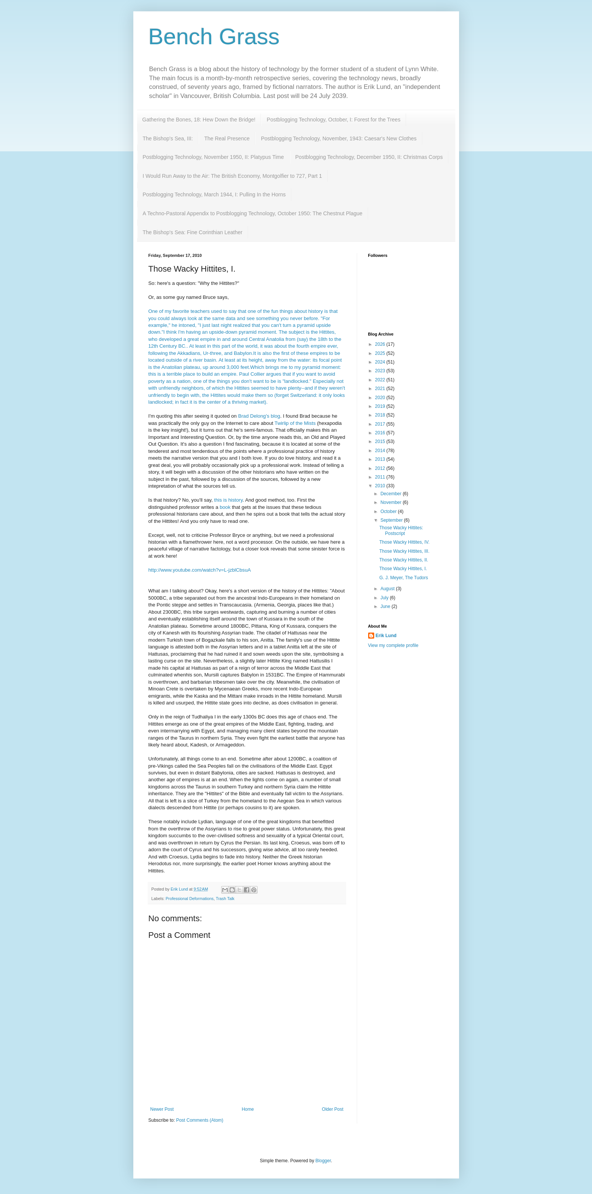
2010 (380, 485)
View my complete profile (393, 645)
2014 (380, 450)
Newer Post (162, 1109)
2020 (380, 397)
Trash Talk (225, 898)
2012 (380, 468)
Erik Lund (386, 635)
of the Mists (295, 423)
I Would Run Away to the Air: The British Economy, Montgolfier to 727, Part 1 (232, 176)
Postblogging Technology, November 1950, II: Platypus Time (213, 157)
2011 (380, 477)
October (389, 511)
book (225, 507)
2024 (380, 362)
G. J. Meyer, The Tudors (403, 577)
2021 (380, 388)
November (391, 502)
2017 (380, 424)
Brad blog (259, 416)
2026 (380, 344)
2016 (380, 432)
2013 (380, 459)
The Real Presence (227, 138)
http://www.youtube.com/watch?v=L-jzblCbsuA (199, 570)
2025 (380, 353)
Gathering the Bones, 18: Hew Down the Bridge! (199, 120)
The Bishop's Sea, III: (168, 138)
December (391, 493)
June (385, 606)
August (388, 588)
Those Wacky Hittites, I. (403, 568)
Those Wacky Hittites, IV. (404, 542)
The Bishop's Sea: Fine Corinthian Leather (192, 232)
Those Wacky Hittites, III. (404, 551)
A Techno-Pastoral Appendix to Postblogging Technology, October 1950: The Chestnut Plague (252, 213)
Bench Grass (214, 36)
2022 (380, 379)
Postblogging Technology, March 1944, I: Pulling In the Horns (214, 194)
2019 (380, 406)
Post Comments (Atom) (199, 1120)
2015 (380, 441)
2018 (380, 415)
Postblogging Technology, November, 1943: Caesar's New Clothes (339, 138)
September (392, 520)
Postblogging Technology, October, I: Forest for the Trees (333, 120)
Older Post (333, 1109)
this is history (228, 500)
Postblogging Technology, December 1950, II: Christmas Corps (369, 157)
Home (248, 1109)
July (385, 597)
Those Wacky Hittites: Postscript (401, 530)
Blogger (323, 1160)
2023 (380, 370)
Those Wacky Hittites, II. (403, 560)
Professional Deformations (190, 898)
